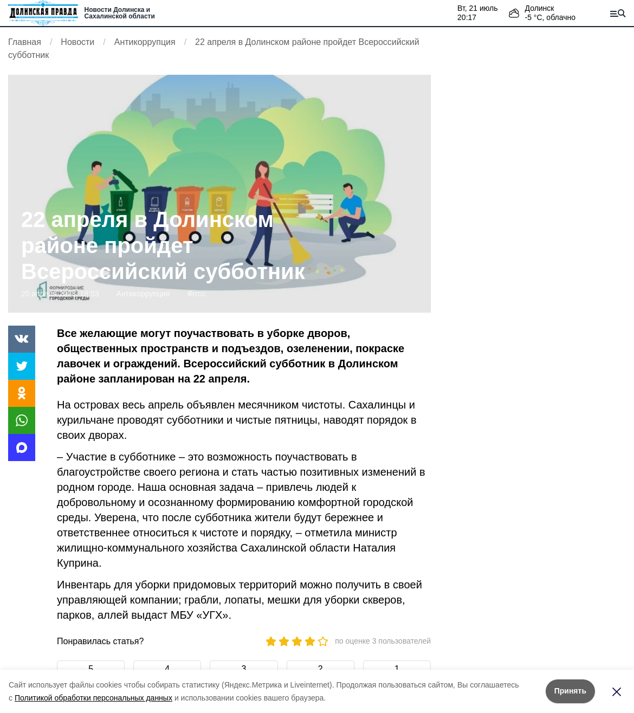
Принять (570, 690)
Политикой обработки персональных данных (93, 697)
